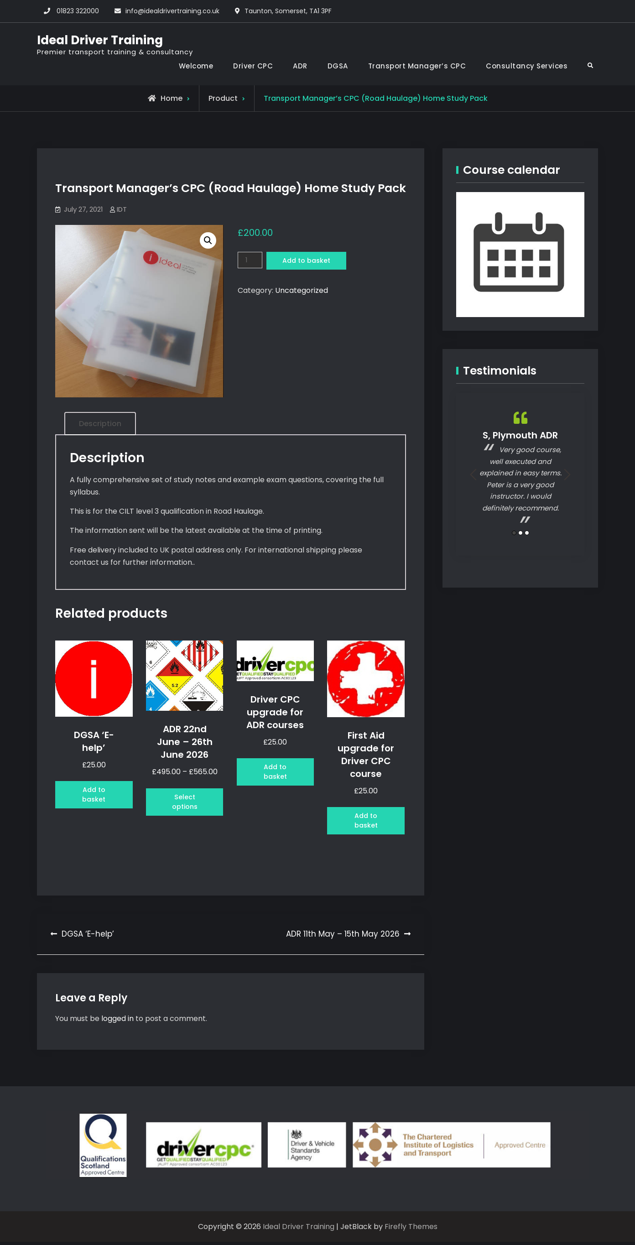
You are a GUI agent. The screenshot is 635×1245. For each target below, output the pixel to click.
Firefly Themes (411, 1229)
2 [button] (520, 532)
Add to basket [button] (94, 796)
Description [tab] (100, 423)
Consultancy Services (526, 66)
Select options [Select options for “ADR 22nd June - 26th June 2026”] (184, 804)
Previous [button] (473, 474)
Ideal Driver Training (100, 40)
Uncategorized (301, 292)
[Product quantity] (251, 260)
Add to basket (310, 261)
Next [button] (567, 474)
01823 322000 (78, 11)
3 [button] (527, 532)
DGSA (338, 66)
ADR (300, 66)
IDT (122, 209)
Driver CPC (253, 66)
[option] (520, 468)
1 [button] (514, 532)
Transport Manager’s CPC (417, 66)
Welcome (196, 66)
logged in (117, 1021)
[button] (208, 240)
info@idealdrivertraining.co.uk (172, 11)
